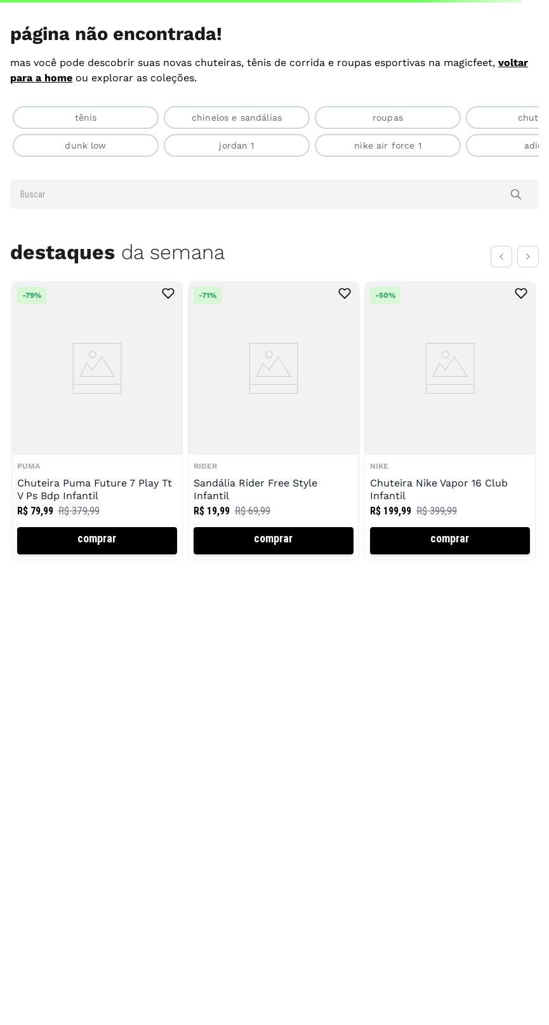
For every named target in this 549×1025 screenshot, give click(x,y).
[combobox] (274, 194)
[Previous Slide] (501, 256)
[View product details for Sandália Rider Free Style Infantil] (273, 420)
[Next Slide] (528, 256)
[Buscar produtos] (518, 194)
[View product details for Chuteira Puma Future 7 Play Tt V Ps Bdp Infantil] (97, 420)
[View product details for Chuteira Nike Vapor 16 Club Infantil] (450, 420)
